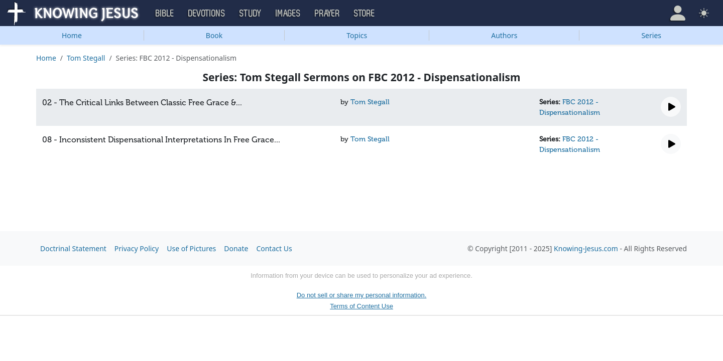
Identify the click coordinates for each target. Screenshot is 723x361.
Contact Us (274, 248)
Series (651, 35)
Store (364, 13)
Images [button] (288, 13)
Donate (236, 248)
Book (214, 35)
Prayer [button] (327, 13)
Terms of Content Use (361, 306)
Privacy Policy (136, 248)
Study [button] (250, 13)
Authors (504, 35)
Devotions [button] (206, 13)
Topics (356, 35)
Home (72, 35)
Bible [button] (165, 13)
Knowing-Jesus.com (586, 248)
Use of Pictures (191, 248)
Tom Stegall (86, 58)
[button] (678, 13)
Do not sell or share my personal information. (362, 295)
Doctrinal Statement (73, 248)
